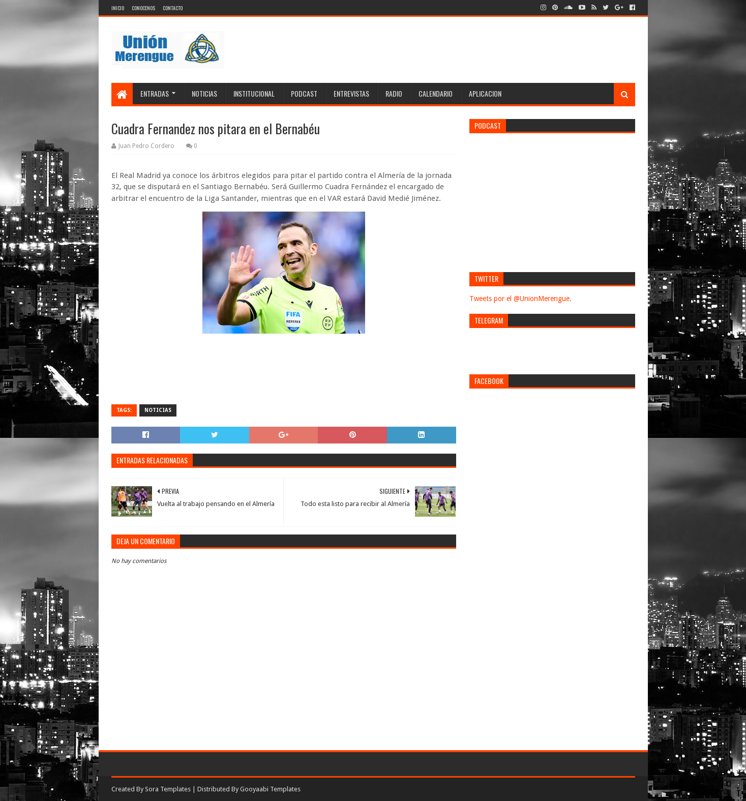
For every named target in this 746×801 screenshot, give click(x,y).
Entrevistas (351, 93)
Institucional (254, 93)
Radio (393, 93)
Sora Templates (168, 789)
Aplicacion (485, 93)
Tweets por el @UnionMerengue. (520, 298)
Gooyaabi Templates (270, 789)
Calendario (436, 93)
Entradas (154, 93)
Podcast (304, 93)
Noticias (204, 93)
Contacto (173, 8)
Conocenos (143, 8)
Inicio (117, 8)
